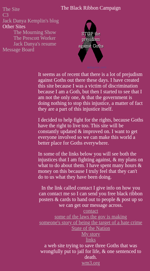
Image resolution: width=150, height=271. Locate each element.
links (91, 239)
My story (91, 234)
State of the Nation (90, 228)
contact (90, 211)
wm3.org (91, 263)
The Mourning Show (34, 32)
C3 (6, 15)
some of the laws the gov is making (91, 216)
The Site (11, 9)
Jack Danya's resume (34, 44)
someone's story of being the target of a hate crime (90, 222)
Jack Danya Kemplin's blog (31, 20)
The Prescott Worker (34, 38)
